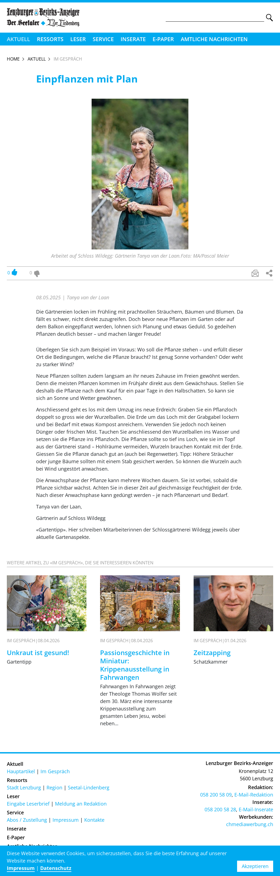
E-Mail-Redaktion (253, 794)
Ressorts (50, 39)
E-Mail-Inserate (256, 809)
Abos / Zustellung (27, 820)
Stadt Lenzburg (24, 787)
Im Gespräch (55, 771)
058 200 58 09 (216, 794)
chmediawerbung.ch (249, 824)
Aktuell (18, 39)
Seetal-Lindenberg (88, 787)
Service (103, 39)
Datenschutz (55, 868)
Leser (78, 39)
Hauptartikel (21, 771)
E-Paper (163, 39)
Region (54, 787)
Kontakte (94, 820)
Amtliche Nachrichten (214, 39)
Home (13, 59)
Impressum (65, 820)
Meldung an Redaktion (81, 803)
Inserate (133, 39)
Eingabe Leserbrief (28, 803)
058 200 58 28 (220, 809)
